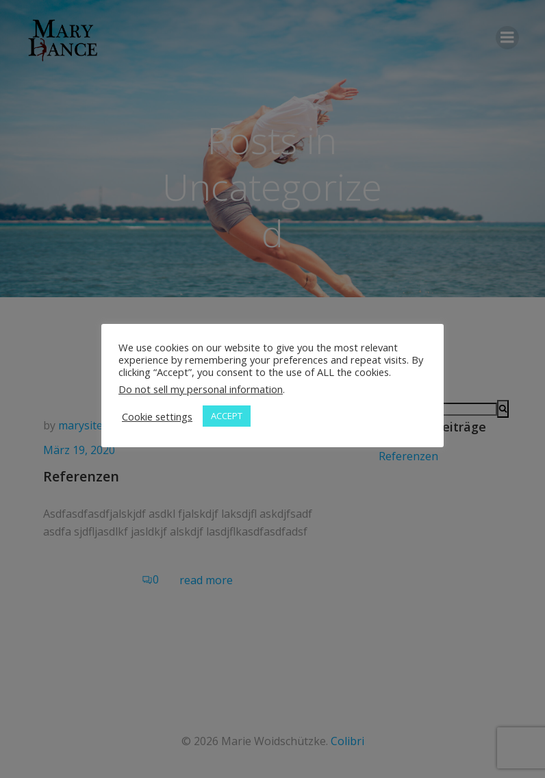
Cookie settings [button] (157, 416)
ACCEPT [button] (226, 416)
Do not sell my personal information (200, 389)
